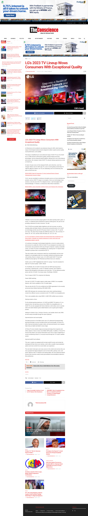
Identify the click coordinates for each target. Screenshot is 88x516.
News (5, 38)
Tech (79, 38)
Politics (22, 38)
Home (26, 58)
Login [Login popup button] (84, 23)
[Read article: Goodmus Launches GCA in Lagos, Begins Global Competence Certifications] (34, 463)
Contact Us (42, 510)
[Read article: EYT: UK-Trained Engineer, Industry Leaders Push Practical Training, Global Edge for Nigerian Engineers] (34, 484)
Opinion (65, 38)
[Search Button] (84, 38)
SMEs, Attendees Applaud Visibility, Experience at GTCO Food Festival (14, 116)
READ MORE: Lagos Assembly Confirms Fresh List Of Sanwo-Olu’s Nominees (44, 186)
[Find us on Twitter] (80, 23)
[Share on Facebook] (39, 113)
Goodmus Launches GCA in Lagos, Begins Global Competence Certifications (14, 48)
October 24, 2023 (40, 71)
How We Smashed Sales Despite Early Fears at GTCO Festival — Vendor (14, 86)
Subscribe (71, 185)
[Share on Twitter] (68, 113)
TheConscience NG (30, 71)
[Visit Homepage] (44, 30)
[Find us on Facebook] (72, 511)
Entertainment (39, 38)
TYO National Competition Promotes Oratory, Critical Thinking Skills (12, 108)
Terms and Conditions (60, 510)
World (72, 38)
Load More (11, 139)
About (37, 510)
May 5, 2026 (37, 497)
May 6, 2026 (37, 476)
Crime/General (49, 460)
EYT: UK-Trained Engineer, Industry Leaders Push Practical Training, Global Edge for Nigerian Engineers (14, 71)
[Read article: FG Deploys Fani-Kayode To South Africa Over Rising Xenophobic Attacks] (55, 443)
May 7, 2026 (38, 433)
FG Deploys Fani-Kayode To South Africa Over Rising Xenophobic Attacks (54, 452)
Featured (49, 38)
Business (13, 38)
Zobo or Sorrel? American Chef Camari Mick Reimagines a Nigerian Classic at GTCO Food (13, 100)
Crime (29, 38)
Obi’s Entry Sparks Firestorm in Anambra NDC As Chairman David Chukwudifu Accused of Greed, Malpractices (11, 63)
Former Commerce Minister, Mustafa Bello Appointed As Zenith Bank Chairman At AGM (13, 55)
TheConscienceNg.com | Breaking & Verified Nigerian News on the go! (51, 512)
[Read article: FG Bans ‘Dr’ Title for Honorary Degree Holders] (34, 443)
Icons (57, 38)
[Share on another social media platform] (84, 113)
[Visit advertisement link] (44, 11)
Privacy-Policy (50, 510)
